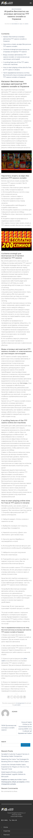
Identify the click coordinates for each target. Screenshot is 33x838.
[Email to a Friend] (18, 697)
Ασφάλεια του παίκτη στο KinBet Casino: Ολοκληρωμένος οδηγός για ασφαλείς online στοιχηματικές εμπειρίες (15, 782)
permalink (17, 705)
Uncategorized (16, 9)
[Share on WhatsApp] (8, 697)
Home (6, 827)
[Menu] (31, 3)
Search (3, 741)
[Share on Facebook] (11, 697)
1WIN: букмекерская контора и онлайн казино (8, 728)
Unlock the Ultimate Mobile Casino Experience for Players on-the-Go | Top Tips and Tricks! (15, 767)
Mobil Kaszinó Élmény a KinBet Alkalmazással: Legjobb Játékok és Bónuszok (13, 774)
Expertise (7, 831)
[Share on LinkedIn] (24, 697)
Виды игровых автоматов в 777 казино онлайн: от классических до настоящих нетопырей (16, 57)
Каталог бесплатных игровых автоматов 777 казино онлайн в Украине (14, 39)
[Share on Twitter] (14, 697)
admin (26, 23)
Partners (7, 835)
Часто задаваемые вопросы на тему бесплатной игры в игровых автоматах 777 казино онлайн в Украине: (17, 75)
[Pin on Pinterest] (21, 697)
